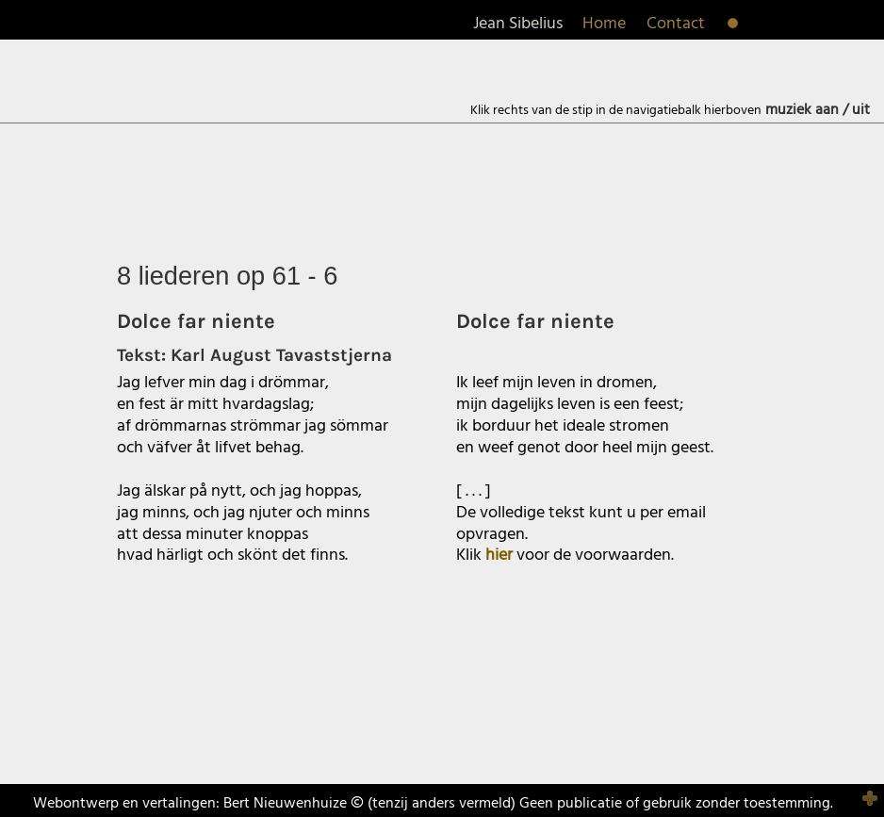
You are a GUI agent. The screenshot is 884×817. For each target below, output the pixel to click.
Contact (676, 24)
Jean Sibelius (518, 24)
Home (604, 24)
